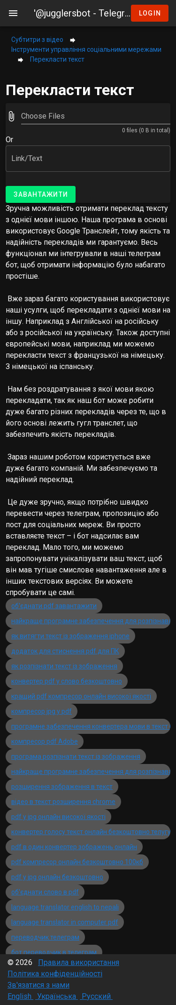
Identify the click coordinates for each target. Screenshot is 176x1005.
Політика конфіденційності (55, 973)
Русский (96, 996)
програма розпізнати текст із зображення (75, 756)
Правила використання (78, 962)
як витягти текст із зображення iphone (70, 636)
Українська (56, 996)
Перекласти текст (57, 59)
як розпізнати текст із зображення (64, 666)
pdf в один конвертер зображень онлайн (74, 847)
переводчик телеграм (45, 937)
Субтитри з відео (37, 39)
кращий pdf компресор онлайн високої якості (81, 696)
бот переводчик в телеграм (54, 952)
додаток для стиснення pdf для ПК (65, 651)
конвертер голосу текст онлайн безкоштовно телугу (91, 832)
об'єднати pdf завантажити (54, 606)
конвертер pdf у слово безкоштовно (66, 681)
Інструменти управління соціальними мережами (86, 49)
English (20, 996)
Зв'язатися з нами (38, 985)
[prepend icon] (11, 116)
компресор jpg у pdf (41, 711)
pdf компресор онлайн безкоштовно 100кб (77, 862)
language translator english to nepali (65, 907)
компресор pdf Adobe (44, 741)
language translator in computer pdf (64, 922)
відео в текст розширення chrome (63, 801)
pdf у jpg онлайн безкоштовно (57, 877)
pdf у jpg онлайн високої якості (58, 816)
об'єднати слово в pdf (45, 892)
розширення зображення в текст (62, 786)
